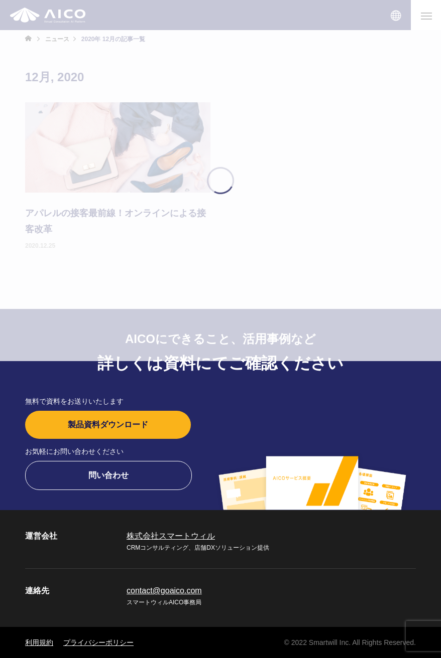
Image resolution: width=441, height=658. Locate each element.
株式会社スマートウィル (171, 536)
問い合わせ (108, 475)
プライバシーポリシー (98, 642)
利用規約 (39, 642)
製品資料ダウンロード (108, 424)
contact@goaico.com (164, 590)
